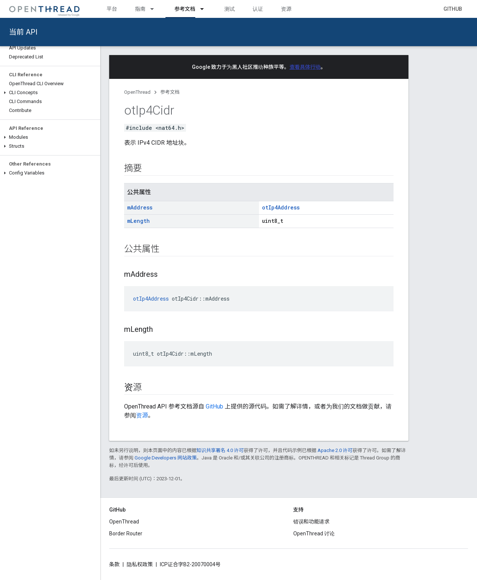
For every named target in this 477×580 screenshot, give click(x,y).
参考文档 (170, 92)
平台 (112, 9)
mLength (138, 220)
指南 (140, 9)
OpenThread (137, 92)
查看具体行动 (305, 67)
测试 (229, 9)
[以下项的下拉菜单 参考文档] (205, 9)
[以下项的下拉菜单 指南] (155, 9)
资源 (286, 9)
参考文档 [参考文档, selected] (184, 9)
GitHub (452, 9)
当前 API (23, 32)
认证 (258, 9)
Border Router (125, 533)
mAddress (139, 207)
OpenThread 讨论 (314, 533)
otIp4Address (281, 207)
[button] (50, 92)
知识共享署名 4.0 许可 (220, 450)
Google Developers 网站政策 (166, 458)
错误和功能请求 (311, 522)
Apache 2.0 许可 (335, 450)
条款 (114, 564)
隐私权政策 (140, 564)
